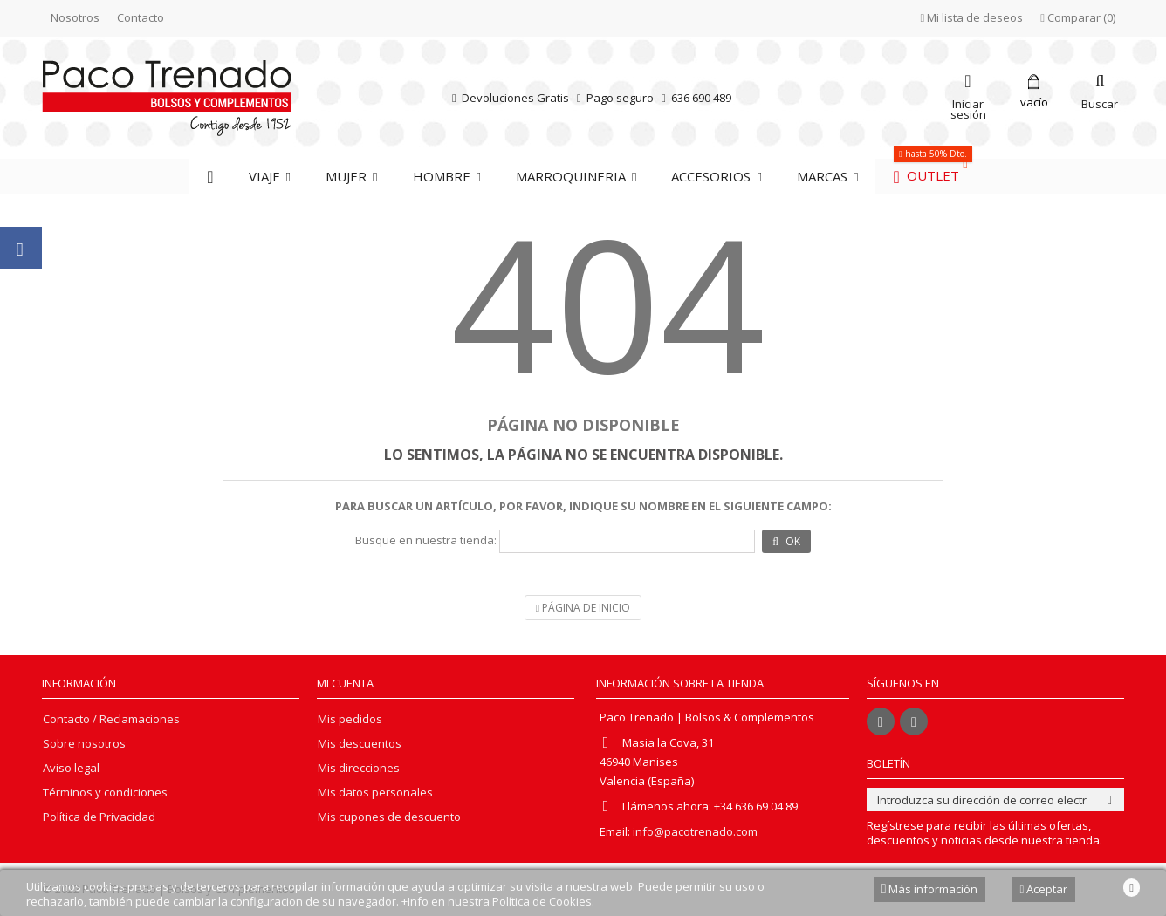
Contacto (140, 17)
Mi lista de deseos (972, 17)
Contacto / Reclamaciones (111, 719)
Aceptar (1043, 889)
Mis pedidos (350, 719)
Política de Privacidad (99, 817)
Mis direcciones (359, 768)
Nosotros (75, 17)
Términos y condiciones (105, 792)
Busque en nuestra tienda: (426, 540)
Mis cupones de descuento (389, 817)
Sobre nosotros (84, 743)
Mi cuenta (345, 683)
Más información (929, 889)
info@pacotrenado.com (695, 831)
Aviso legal (71, 768)
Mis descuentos (359, 743)
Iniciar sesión (968, 108)
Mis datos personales (375, 792)
